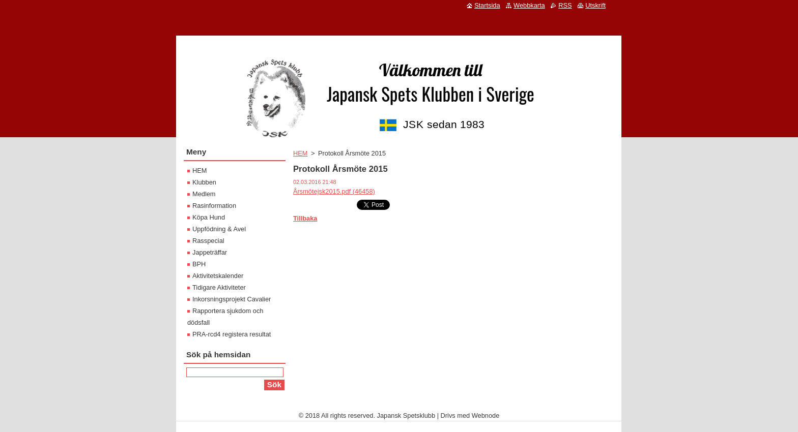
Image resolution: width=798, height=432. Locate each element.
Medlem (204, 194)
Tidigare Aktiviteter (219, 287)
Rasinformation (214, 205)
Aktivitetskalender (217, 276)
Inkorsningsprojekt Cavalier (231, 299)
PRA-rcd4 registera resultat (231, 334)
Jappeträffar (209, 252)
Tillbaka (305, 218)
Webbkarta (529, 5)
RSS (565, 5)
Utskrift (595, 5)
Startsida (487, 5)
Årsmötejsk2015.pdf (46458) (334, 191)
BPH (199, 264)
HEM (300, 153)
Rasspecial (208, 240)
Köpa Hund (208, 217)
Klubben (204, 182)
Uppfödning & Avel (219, 229)
